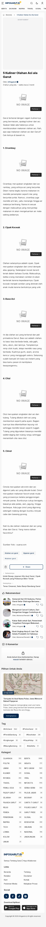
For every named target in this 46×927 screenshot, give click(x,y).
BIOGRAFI (28, 798)
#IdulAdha (31, 746)
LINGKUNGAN (29, 837)
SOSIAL (38, 9)
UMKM (5, 768)
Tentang (27, 872)
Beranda (7, 872)
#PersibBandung (10, 735)
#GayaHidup (28, 740)
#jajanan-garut (28, 553)
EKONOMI (12, 9)
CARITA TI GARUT (31, 802)
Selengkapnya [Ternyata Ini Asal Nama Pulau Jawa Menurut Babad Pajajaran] (11, 716)
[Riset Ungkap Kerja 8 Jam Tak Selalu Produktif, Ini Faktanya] (7, 634)
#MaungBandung (10, 746)
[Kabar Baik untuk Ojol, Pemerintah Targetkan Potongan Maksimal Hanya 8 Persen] (7, 624)
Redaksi (7, 876)
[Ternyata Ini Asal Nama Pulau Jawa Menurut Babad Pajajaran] (23, 684)
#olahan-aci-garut (11, 553)
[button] (37, 3)
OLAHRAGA (7, 758)
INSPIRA (22, 9)
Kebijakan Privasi (30, 884)
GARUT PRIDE (29, 812)
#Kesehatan (31, 735)
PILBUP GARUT (9, 793)
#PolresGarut (28, 729)
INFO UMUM (29, 768)
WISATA (27, 763)
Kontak (26, 880)
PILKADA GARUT (9, 802)
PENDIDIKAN (8, 817)
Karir (6, 880)
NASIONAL (28, 832)
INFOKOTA (28, 783)
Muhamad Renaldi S (24, 615)
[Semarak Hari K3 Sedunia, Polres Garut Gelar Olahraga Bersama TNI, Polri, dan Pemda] (7, 602)
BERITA (4, 9)
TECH (5, 827)
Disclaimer (28, 876)
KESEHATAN (29, 822)
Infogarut (12, 82)
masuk (16, 659)
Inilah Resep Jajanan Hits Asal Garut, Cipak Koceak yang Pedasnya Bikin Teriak (21, 577)
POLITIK (6, 763)
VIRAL (26, 778)
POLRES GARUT (30, 807)
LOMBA (6, 832)
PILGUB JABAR (30, 793)
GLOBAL (27, 817)
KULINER (6, 773)
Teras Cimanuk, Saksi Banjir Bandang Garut (21, 586)
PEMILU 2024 (8, 788)
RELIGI (5, 807)
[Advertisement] (23, 45)
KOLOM (6, 837)
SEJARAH (7, 798)
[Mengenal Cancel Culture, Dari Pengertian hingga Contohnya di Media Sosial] (7, 613)
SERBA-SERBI (29, 788)
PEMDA (6, 812)
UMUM (6, 842)
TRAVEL (30, 9)
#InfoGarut (7, 729)
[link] (31, 3)
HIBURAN (28, 827)
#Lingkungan (8, 740)
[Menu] (3, 3)
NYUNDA (6, 778)
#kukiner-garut (10, 558)
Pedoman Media (10, 884)
